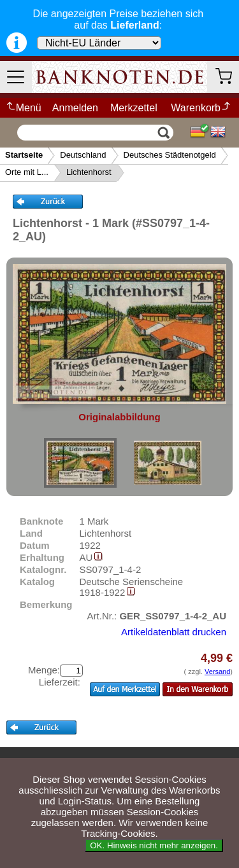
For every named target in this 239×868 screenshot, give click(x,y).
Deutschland (83, 155)
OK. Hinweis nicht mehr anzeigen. (154, 845)
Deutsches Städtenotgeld (170, 155)
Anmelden (75, 107)
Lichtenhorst (89, 172)
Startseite (24, 155)
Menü (23, 107)
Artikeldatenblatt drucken (173, 631)
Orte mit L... (26, 172)
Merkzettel (133, 107)
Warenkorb (201, 107)
